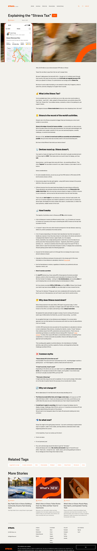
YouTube (65, 536)
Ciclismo (59, 465)
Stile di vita (44, 6)
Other (36, 465)
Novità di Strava (60, 6)
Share (54, 15)
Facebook (66, 529)
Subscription (38, 532)
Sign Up (79, 529)
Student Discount (39, 534)
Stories (51, 534)
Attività (32, 6)
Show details (21, 548)
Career (51, 532)
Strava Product (67, 465)
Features (37, 529)
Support (51, 536)
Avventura (38, 6)
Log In (79, 532)
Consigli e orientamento (27, 465)
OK (86, 540)
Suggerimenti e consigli (14, 465)
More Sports (76, 465)
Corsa (83, 465)
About (51, 529)
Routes (37, 536)
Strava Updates (44, 465)
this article (67, 260)
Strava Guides (52, 6)
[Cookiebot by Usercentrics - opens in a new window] (9, 548)
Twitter (65, 534)
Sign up (87, 6)
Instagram (66, 532)
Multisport (52, 465)
